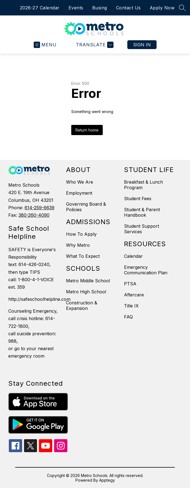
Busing (99, 7)
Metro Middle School (88, 280)
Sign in (142, 44)
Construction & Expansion (81, 305)
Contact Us (128, 7)
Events (75, 7)
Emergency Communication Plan (145, 269)
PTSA (130, 283)
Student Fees (137, 198)
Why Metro (78, 245)
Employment (79, 193)
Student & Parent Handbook (142, 212)
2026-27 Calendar (40, 7)
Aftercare (134, 294)
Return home (87, 130)
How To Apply (81, 234)
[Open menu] (45, 44)
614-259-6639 (39, 207)
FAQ (128, 317)
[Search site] (182, 7)
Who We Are (79, 182)
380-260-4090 (34, 215)
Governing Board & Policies (86, 206)
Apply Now (162, 7)
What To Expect (83, 256)
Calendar (133, 256)
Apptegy (107, 480)
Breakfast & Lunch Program (143, 184)
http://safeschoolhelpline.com (34, 299)
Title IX (131, 306)
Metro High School (86, 291)
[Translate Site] (94, 44)
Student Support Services (141, 228)
